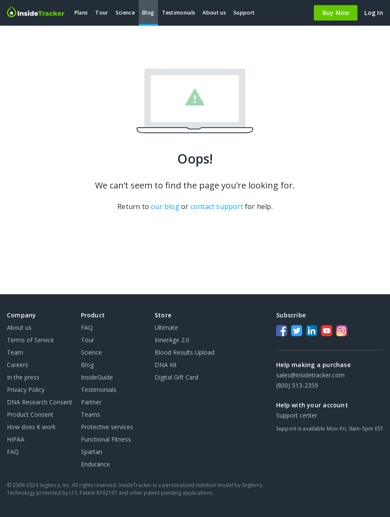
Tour (87, 340)
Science (91, 352)
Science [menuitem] (125, 12)
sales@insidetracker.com (310, 375)
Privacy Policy (26, 390)
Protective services (107, 427)
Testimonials (98, 390)
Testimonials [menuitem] (179, 12)
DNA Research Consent (39, 402)
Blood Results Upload (184, 352)
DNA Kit (166, 365)
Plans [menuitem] (81, 12)
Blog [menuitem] (148, 12)
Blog (87, 365)
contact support (217, 206)
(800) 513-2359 (297, 385)
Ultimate (166, 327)
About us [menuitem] (214, 12)
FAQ (13, 452)
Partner (91, 402)
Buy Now (335, 13)
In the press (23, 377)
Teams (90, 414)
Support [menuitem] (244, 12)
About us (19, 327)
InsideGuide (97, 377)
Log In (373, 13)
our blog (165, 206)
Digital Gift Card (176, 377)
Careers (17, 365)
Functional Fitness (106, 439)
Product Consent (30, 414)
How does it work (31, 427)
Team (15, 352)
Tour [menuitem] (101, 12)
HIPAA (15, 439)
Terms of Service (30, 340)
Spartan (91, 452)
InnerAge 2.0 (172, 340)
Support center (296, 415)
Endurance (95, 464)
